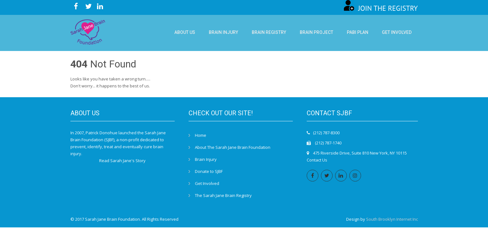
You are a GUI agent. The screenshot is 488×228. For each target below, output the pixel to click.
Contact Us (317, 160)
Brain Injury (223, 32)
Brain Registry (269, 32)
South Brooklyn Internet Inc (392, 219)
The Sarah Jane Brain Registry (223, 195)
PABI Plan (357, 32)
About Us (184, 32)
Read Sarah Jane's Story (122, 160)
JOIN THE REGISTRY (381, 8)
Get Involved (397, 32)
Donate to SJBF (209, 171)
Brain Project (316, 32)
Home (200, 135)
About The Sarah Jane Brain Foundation (232, 147)
